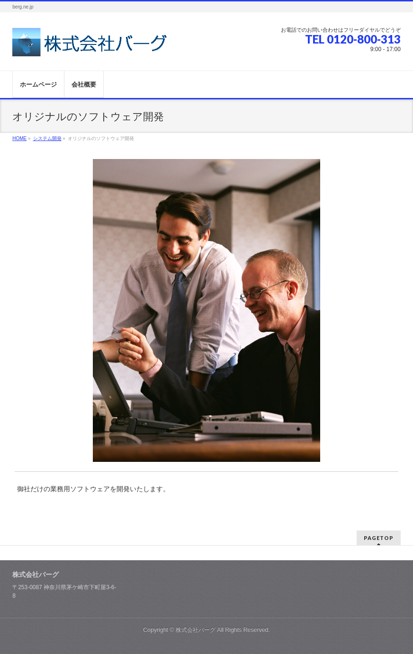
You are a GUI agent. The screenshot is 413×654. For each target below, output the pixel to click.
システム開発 (47, 138)
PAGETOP (379, 538)
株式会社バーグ (195, 630)
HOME (19, 138)
